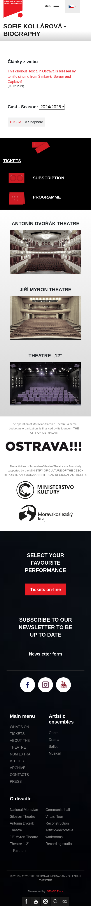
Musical (55, 753)
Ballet (53, 746)
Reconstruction (57, 823)
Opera (53, 733)
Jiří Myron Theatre (24, 837)
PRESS (16, 781)
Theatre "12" (19, 844)
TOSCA (15, 122)
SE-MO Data (55, 891)
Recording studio (59, 844)
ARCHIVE (17, 768)
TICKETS (12, 160)
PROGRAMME (47, 197)
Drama (54, 740)
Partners (19, 851)
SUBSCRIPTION (48, 178)
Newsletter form (45, 654)
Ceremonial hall (58, 810)
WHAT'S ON (19, 727)
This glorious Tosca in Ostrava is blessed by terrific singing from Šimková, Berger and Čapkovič (42, 76)
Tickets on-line (45, 589)
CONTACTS (19, 775)
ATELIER (17, 761)
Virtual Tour (54, 816)
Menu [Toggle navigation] (51, 6)
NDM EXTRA (20, 754)
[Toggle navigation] (72, 6)
